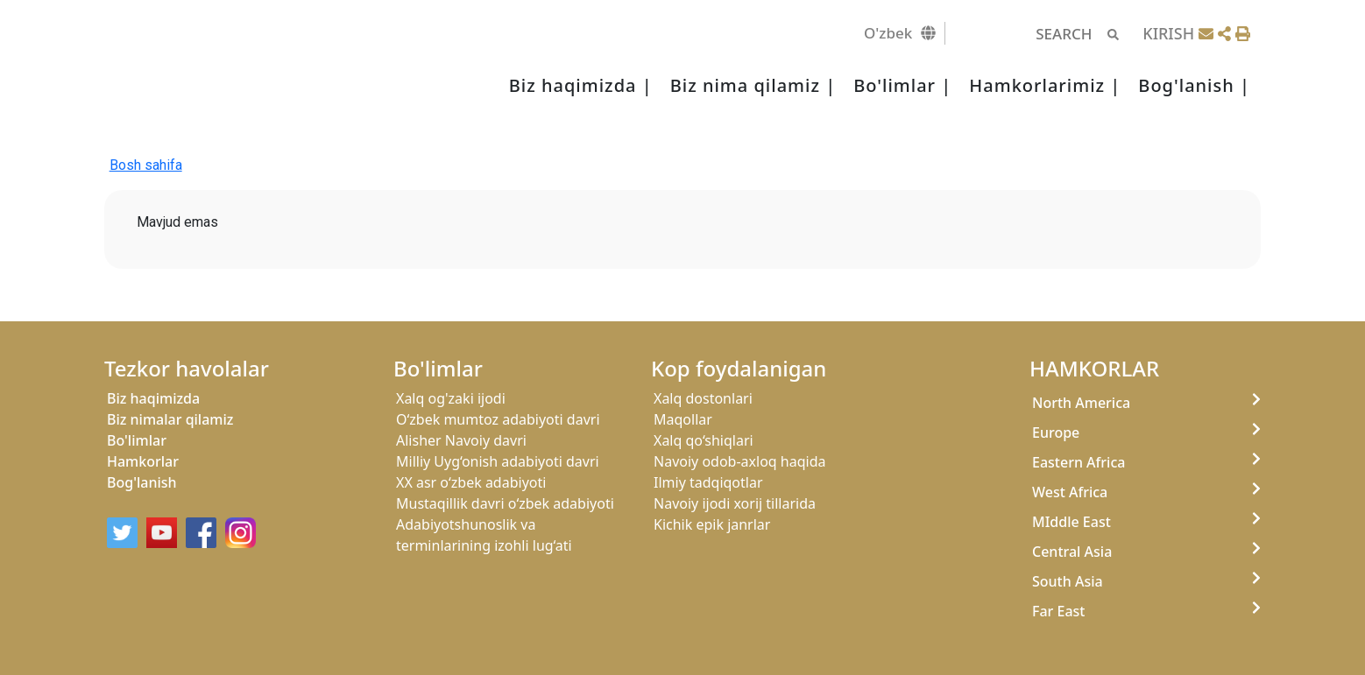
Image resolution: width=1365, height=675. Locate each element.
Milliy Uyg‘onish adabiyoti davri (497, 461)
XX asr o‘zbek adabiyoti (471, 482)
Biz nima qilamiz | (753, 85)
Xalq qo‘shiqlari (703, 440)
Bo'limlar (136, 440)
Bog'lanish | (1194, 85)
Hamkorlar (143, 461)
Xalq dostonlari (703, 398)
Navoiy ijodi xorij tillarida (735, 503)
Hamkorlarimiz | (1045, 85)
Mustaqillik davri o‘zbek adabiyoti (505, 503)
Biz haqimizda (153, 398)
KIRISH (1168, 33)
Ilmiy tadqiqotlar (708, 482)
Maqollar (683, 419)
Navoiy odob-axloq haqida (739, 461)
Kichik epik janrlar (712, 524)
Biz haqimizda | (581, 85)
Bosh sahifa (146, 165)
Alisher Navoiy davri (461, 440)
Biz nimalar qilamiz (170, 419)
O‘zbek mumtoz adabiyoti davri (498, 419)
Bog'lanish (142, 482)
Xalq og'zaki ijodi (451, 398)
